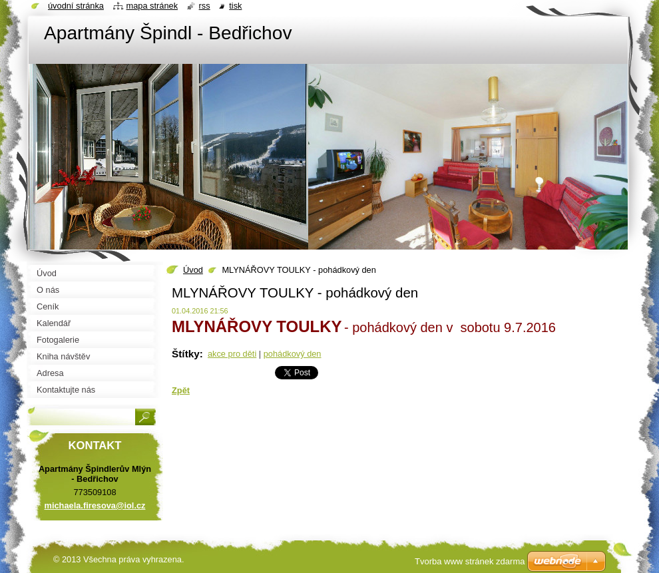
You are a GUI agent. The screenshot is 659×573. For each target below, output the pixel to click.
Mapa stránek (152, 6)
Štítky (186, 353)
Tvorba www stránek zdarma (470, 561)
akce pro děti (232, 354)
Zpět (181, 390)
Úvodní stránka (76, 6)
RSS (204, 6)
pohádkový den (293, 354)
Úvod (193, 270)
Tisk (235, 6)
